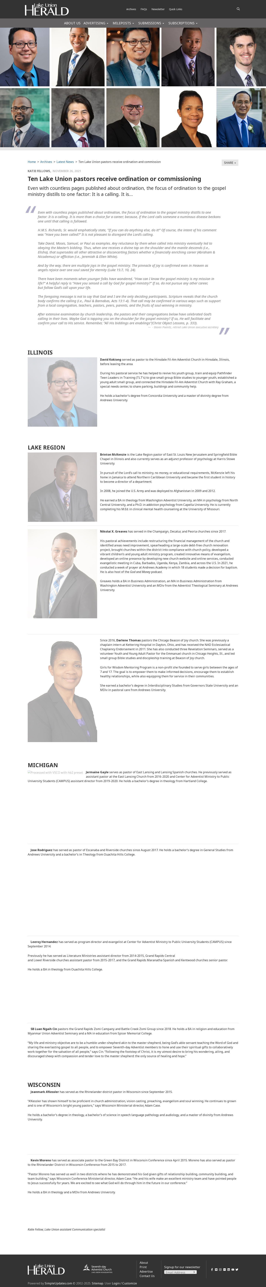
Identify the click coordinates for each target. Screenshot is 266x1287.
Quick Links (175, 9)
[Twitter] (236, 1269)
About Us (72, 23)
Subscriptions (181, 23)
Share (230, 163)
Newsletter (158, 9)
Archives (131, 9)
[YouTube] (232, 1269)
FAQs (144, 9)
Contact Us (147, 1276)
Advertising (94, 23)
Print (143, 1267)
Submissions (149, 23)
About (144, 1263)
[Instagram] (220, 1269)
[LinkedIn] (228, 1269)
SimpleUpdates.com (58, 1283)
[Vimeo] (215, 1269)
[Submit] (194, 1272)
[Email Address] (180, 1272)
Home (32, 162)
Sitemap (97, 1283)
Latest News (65, 162)
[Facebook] (211, 1269)
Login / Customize (124, 1283)
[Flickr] (224, 1269)
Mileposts (122, 23)
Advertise (146, 1271)
